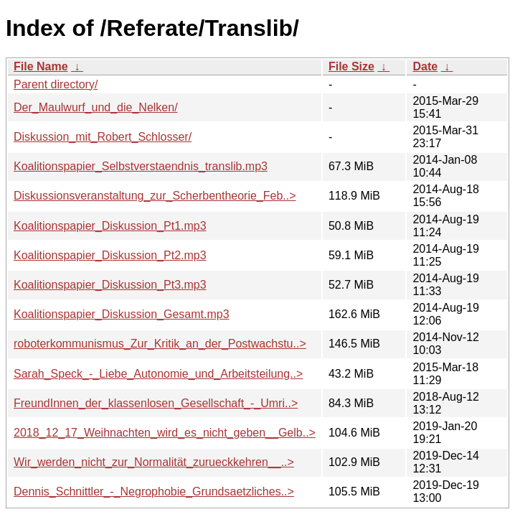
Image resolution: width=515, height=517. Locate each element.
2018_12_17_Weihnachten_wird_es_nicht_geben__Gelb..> (165, 433)
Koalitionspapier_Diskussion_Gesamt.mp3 (122, 314)
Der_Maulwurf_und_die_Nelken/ (96, 107)
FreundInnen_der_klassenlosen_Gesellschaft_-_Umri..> (156, 403)
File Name (41, 66)
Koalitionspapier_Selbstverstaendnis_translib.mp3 (141, 166)
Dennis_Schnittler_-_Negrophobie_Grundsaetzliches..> (154, 491)
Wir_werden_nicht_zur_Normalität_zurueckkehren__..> (154, 462)
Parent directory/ (56, 84)
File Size (351, 66)
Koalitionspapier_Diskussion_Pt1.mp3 (110, 226)
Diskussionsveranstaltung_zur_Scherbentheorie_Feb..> (155, 196)
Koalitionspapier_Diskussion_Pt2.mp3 (110, 255)
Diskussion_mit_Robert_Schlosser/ (103, 137)
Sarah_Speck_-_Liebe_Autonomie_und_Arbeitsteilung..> (158, 374)
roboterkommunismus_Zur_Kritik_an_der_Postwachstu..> (160, 343)
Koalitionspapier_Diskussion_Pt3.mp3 (110, 285)
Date (425, 66)
